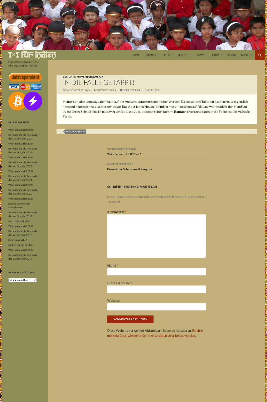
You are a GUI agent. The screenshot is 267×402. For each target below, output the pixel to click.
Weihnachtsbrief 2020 (20, 198)
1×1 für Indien (32, 55)
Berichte (246, 55)
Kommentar (116, 212)
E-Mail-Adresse (119, 283)
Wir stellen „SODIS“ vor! (156, 151)
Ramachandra (75, 131)
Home (135, 55)
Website (113, 300)
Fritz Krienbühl (106, 90)
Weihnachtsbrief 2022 (20, 171)
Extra (215, 55)
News (200, 55)
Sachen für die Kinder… (21, 244)
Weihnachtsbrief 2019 (20, 226)
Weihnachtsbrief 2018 (20, 249)
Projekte (183, 55)
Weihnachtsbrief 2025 (20, 129)
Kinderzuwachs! (17, 239)
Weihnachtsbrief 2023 (20, 157)
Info (167, 55)
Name (112, 265)
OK (101, 76)
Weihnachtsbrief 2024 (20, 143)
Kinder (232, 55)
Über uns (150, 55)
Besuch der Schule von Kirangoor (156, 166)
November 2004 (87, 76)
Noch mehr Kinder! (19, 221)
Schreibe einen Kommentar (141, 90)
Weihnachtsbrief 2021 (20, 184)
